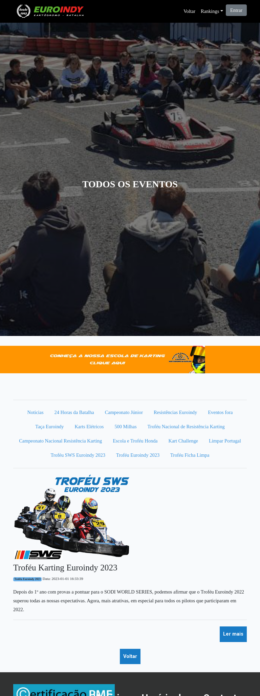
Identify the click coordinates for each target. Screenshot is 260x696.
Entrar (236, 10)
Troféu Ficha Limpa (189, 455)
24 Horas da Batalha (74, 412)
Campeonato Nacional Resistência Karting (60, 441)
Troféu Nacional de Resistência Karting (186, 426)
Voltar (189, 11)
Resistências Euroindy (175, 412)
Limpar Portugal (225, 441)
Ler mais (233, 634)
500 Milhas (125, 426)
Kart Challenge (183, 441)
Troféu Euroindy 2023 (137, 455)
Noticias (35, 412)
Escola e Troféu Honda (135, 441)
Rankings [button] (210, 11)
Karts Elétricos (89, 426)
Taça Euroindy (49, 426)
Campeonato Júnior (124, 412)
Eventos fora (220, 412)
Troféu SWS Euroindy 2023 (78, 455)
